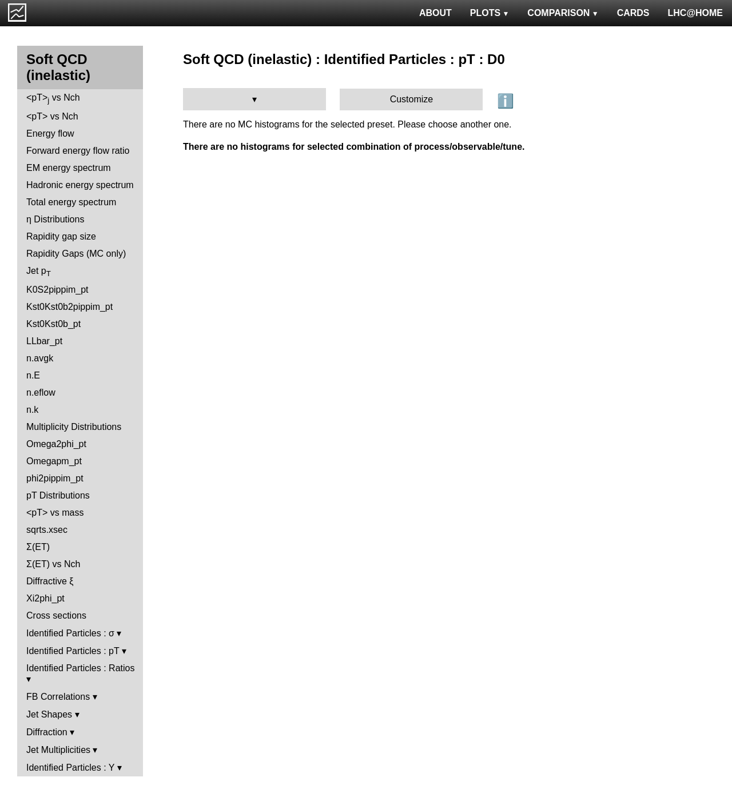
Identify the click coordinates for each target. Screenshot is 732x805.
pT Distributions (58, 495)
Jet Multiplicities (58, 750)
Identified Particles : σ (70, 633)
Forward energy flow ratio (78, 151)
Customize (411, 99)
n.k (32, 410)
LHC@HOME (695, 13)
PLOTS (490, 13)
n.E (33, 375)
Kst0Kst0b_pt (53, 324)
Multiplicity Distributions (73, 427)
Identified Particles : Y (70, 767)
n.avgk (39, 358)
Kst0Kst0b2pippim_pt (69, 307)
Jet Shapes (49, 714)
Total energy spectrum (71, 202)
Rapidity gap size (61, 236)
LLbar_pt (44, 341)
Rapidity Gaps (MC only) (76, 253)
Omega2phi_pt (56, 444)
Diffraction (46, 732)
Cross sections (56, 615)
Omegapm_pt (54, 461)
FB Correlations (58, 697)
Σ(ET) (38, 547)
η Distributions (55, 219)
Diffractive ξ (49, 581)
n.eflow (40, 392)
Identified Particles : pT (72, 651)
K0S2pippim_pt (57, 289)
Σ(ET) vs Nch (53, 564)
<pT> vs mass (54, 512)
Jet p (38, 272)
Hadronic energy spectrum (80, 185)
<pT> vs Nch (53, 99)
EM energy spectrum (68, 168)
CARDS (633, 13)
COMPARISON (562, 13)
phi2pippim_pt (54, 478)
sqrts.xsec (46, 530)
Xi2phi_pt (45, 598)
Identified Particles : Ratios (80, 668)
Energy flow (50, 133)
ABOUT (435, 13)
